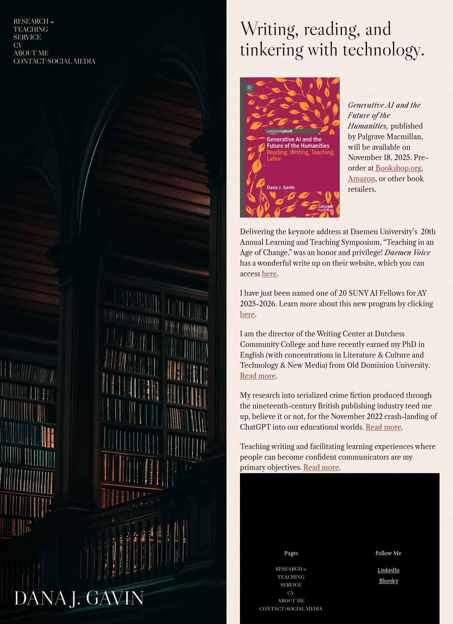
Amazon (361, 179)
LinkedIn (389, 570)
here (269, 274)
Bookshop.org (398, 168)
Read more (258, 376)
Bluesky (388, 581)
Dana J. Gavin (79, 597)
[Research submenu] (52, 21)
